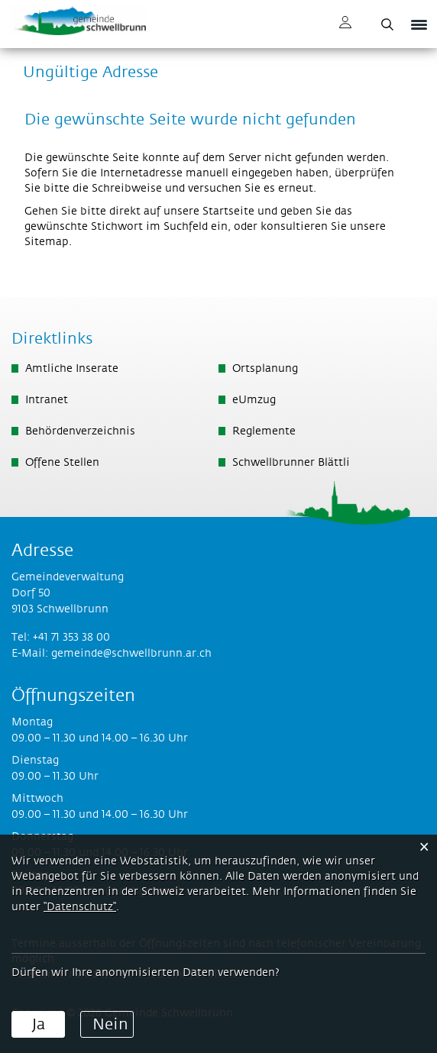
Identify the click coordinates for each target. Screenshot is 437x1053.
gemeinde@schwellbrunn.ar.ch (131, 654)
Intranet (46, 400)
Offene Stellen (62, 463)
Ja (38, 1024)
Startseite (228, 211)
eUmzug (254, 400)
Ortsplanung (265, 369)
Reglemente (264, 431)
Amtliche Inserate (71, 369)
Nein (110, 1024)
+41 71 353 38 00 (71, 637)
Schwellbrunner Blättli (291, 463)
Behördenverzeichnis (80, 431)
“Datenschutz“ (80, 907)
